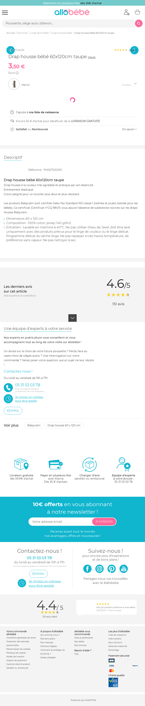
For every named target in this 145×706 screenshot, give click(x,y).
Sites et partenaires (83, 638)
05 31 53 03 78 (123, 481)
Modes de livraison (15, 656)
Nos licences (80, 645)
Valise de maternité (117, 646)
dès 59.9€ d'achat (21, 470)
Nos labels (79, 641)
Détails (92, 57)
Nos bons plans (47, 638)
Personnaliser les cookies (18, 649)
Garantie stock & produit (18, 664)
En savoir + (129, 129)
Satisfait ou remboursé (17, 668)
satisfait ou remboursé (89, 468)
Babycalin (33, 425)
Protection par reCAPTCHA (83, 700)
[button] (17, 72)
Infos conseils (114, 638)
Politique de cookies (16, 653)
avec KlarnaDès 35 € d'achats (55, 470)
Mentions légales (48, 646)
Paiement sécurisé (118, 655)
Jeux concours (115, 642)
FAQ (76, 654)
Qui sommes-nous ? (50, 635)
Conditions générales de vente (21, 638)
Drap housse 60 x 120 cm (64, 425)
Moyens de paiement (16, 660)
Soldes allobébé (48, 657)
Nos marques (46, 642)
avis (133, 50)
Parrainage (113, 650)
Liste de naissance (117, 635)
